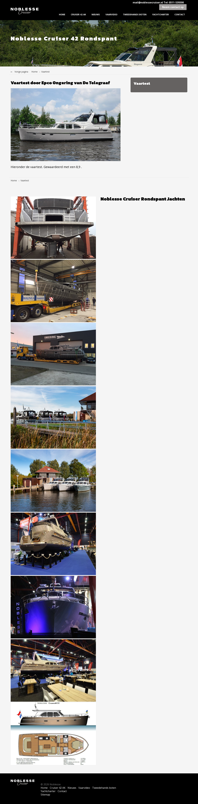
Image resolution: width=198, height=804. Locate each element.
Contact (179, 14)
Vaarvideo (111, 14)
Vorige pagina (19, 71)
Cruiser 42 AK (78, 14)
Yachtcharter (160, 14)
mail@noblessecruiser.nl (148, 2)
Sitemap (45, 794)
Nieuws (96, 14)
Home (62, 14)
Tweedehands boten (134, 14)
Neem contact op (173, 7)
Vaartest (45, 71)
